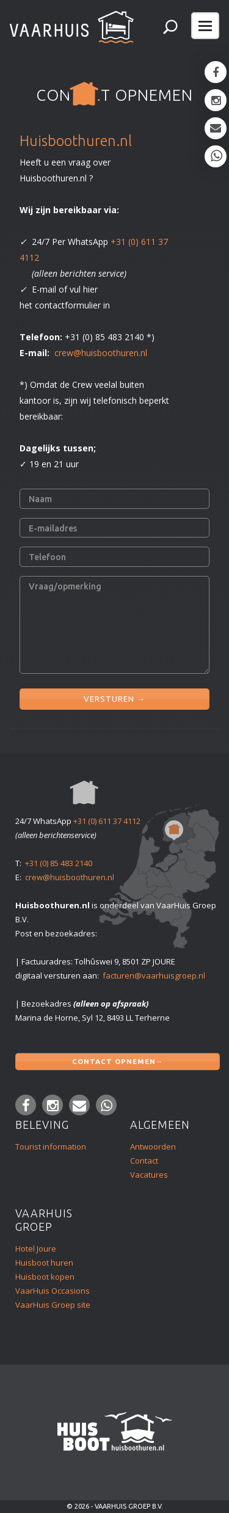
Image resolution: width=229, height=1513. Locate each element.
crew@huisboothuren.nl (100, 353)
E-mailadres (53, 528)
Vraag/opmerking (65, 586)
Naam (40, 499)
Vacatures (149, 1174)
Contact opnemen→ (117, 1060)
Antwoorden (153, 1146)
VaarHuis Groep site (52, 1304)
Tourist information (50, 1146)
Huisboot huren (44, 1262)
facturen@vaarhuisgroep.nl (154, 975)
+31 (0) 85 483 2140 (58, 863)
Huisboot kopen (45, 1276)
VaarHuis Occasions (52, 1290)
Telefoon (47, 557)
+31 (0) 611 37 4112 (106, 820)
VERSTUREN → (114, 696)
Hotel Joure (35, 1248)
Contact (144, 1160)
